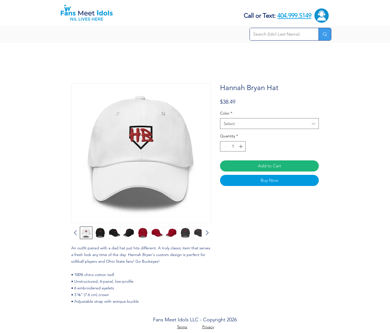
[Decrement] (224, 146)
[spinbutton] (233, 146)
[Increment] (241, 146)
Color (226, 113)
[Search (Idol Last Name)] (280, 34)
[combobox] (269, 123)
